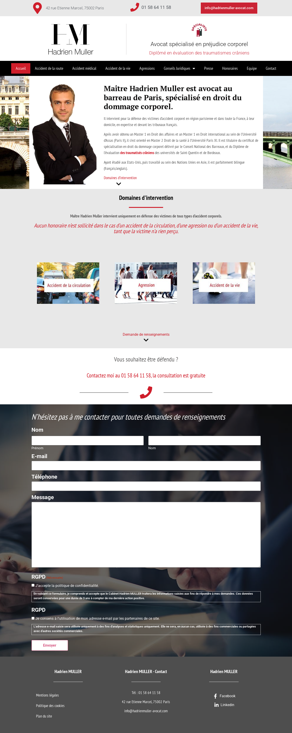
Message (42, 496)
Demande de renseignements (146, 334)
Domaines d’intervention (120, 177)
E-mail (39, 456)
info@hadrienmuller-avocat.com (146, 709)
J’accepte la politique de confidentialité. (67, 584)
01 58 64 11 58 (156, 7)
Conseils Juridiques (179, 68)
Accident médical (84, 68)
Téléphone (44, 476)
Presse (208, 68)
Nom (152, 447)
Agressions (147, 68)
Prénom (37, 447)
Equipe (252, 68)
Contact (271, 68)
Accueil (21, 68)
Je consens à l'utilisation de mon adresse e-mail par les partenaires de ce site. (97, 617)
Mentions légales (47, 693)
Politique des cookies (50, 704)
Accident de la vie (117, 68)
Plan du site (44, 714)
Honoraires (230, 68)
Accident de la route (49, 68)
